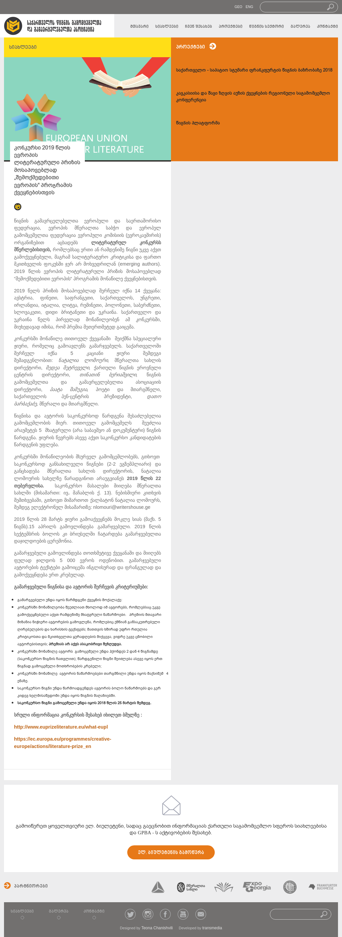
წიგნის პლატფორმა (198, 123)
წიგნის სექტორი (266, 26)
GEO (238, 7)
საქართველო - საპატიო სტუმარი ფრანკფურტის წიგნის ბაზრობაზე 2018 (254, 70)
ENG (249, 7)
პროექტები (230, 26)
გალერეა (300, 26)
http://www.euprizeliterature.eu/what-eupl (61, 727)
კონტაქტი (327, 26)
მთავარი (139, 26)
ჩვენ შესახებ (198, 26)
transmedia (212, 928)
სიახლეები (166, 26)
